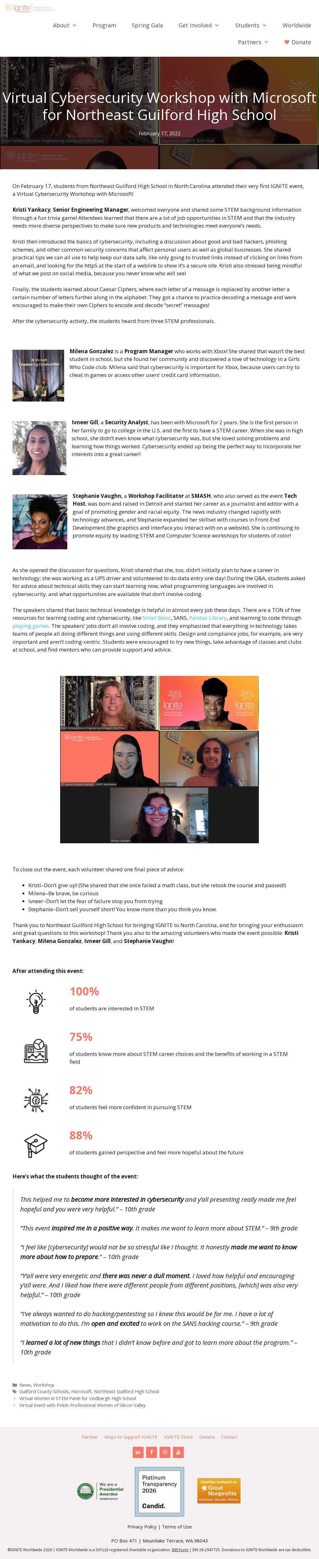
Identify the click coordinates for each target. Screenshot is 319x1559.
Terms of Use (177, 1526)
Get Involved (203, 25)
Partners (257, 42)
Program (104, 25)
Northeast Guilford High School (126, 1391)
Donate (207, 1437)
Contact (229, 1437)
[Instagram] (165, 1452)
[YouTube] (178, 1452)
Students (255, 25)
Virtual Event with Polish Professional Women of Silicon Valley (82, 1405)
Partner (90, 1437)
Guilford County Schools (44, 1391)
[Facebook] (151, 1452)
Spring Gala (147, 25)
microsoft (81, 1391)
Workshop (44, 1385)
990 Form (180, 1549)
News (25, 1385)
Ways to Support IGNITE (131, 1437)
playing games (30, 625)
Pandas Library (207, 617)
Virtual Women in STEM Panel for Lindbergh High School (77, 1398)
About (69, 25)
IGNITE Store (178, 1437)
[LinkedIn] (138, 1452)
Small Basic (156, 617)
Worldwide (297, 25)
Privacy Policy (142, 1526)
